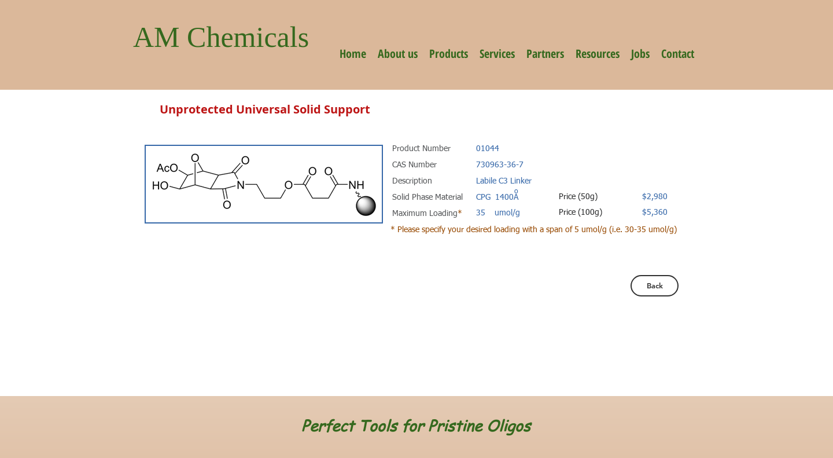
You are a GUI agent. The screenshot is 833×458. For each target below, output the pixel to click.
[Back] (655, 285)
